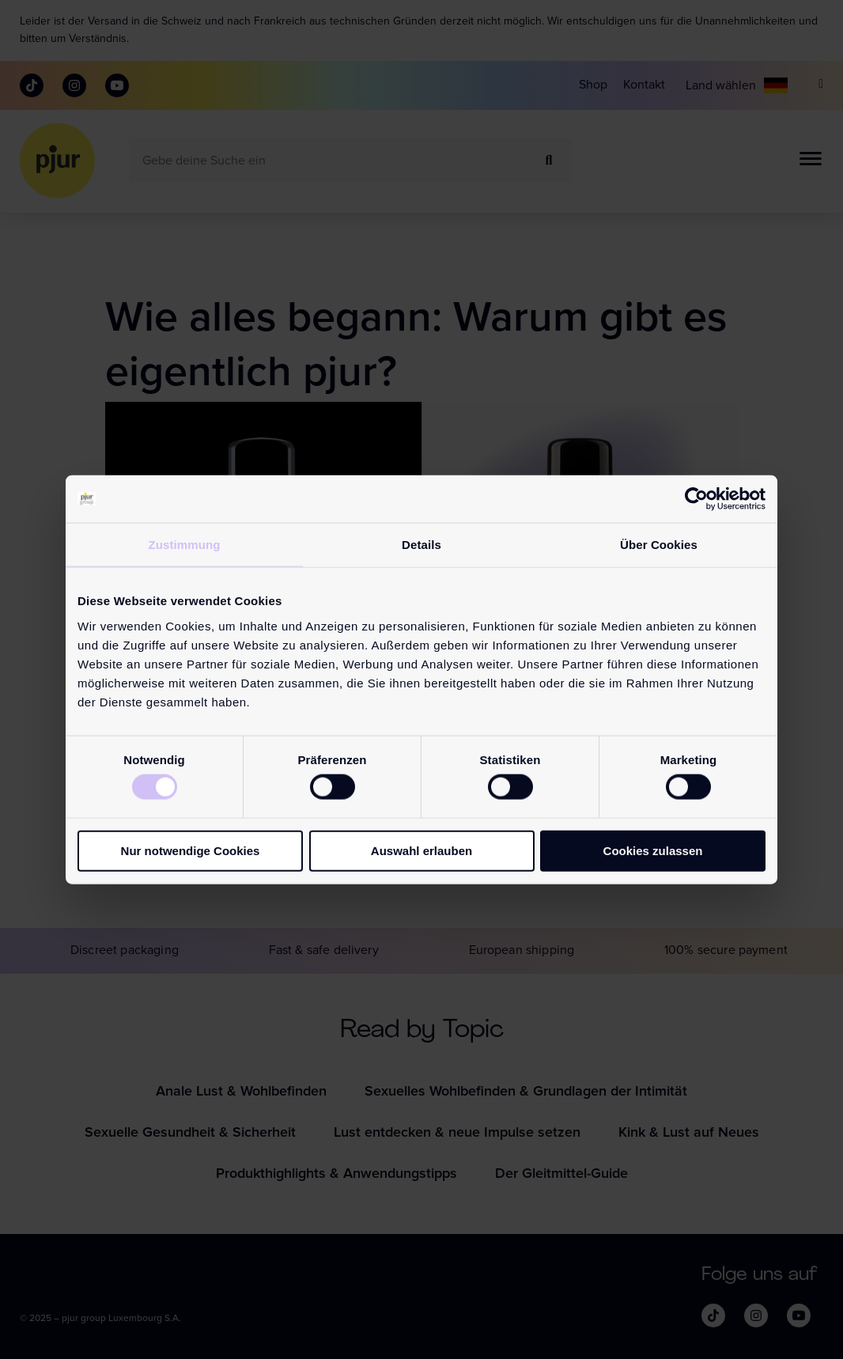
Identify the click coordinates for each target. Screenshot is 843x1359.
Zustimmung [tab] (185, 544)
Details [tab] (421, 544)
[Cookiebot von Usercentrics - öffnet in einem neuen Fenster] (696, 499)
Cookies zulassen (653, 850)
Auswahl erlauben (421, 850)
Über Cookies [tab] (658, 544)
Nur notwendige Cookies (190, 850)
